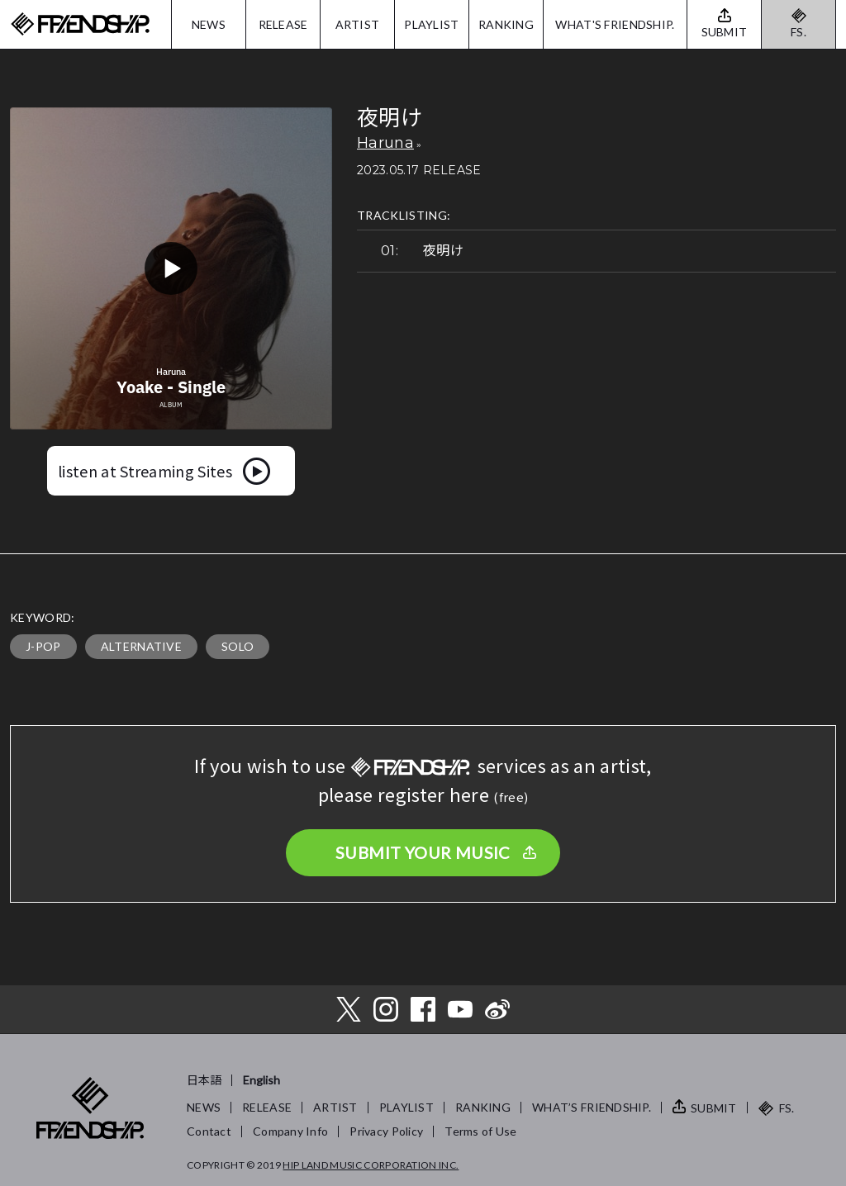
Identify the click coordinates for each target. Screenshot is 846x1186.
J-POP (43, 646)
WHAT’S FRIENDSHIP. (591, 1107)
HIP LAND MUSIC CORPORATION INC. (371, 1165)
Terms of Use (480, 1131)
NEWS (209, 24)
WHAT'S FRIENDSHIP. (614, 24)
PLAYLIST (431, 24)
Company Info (290, 1131)
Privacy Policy (386, 1131)
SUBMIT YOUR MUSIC (423, 852)
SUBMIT (714, 1108)
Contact (209, 1131)
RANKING (506, 24)
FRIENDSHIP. (80, 24)
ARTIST (357, 24)
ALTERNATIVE (142, 646)
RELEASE (283, 24)
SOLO (237, 646)
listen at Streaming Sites (145, 471)
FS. (798, 32)
